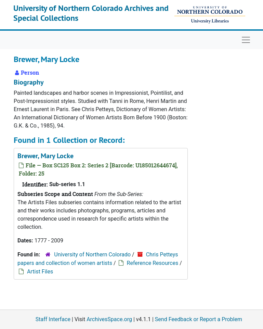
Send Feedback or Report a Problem (198, 319)
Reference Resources (153, 263)
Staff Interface (53, 319)
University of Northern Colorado (92, 254)
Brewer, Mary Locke (45, 155)
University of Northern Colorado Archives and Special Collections (91, 13)
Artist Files (40, 271)
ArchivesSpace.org (109, 319)
